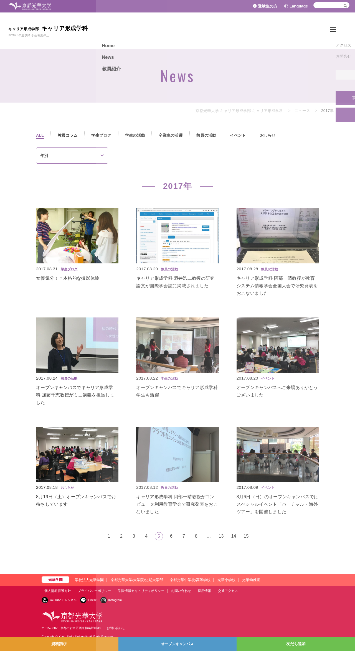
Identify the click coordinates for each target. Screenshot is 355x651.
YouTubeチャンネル (63, 600)
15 (246, 536)
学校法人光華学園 (89, 580)
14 (233, 536)
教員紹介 (338, 30)
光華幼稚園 (251, 580)
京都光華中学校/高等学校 (190, 580)
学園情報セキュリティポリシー (141, 591)
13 (221, 536)
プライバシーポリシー (94, 591)
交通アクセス (228, 591)
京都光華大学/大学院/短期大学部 (137, 580)
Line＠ (92, 600)
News (319, 30)
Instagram (115, 600)
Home (302, 30)
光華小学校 (226, 580)
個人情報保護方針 (57, 591)
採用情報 (204, 591)
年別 (44, 155)
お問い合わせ (181, 591)
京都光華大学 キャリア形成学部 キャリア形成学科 (239, 110)
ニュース (302, 110)
